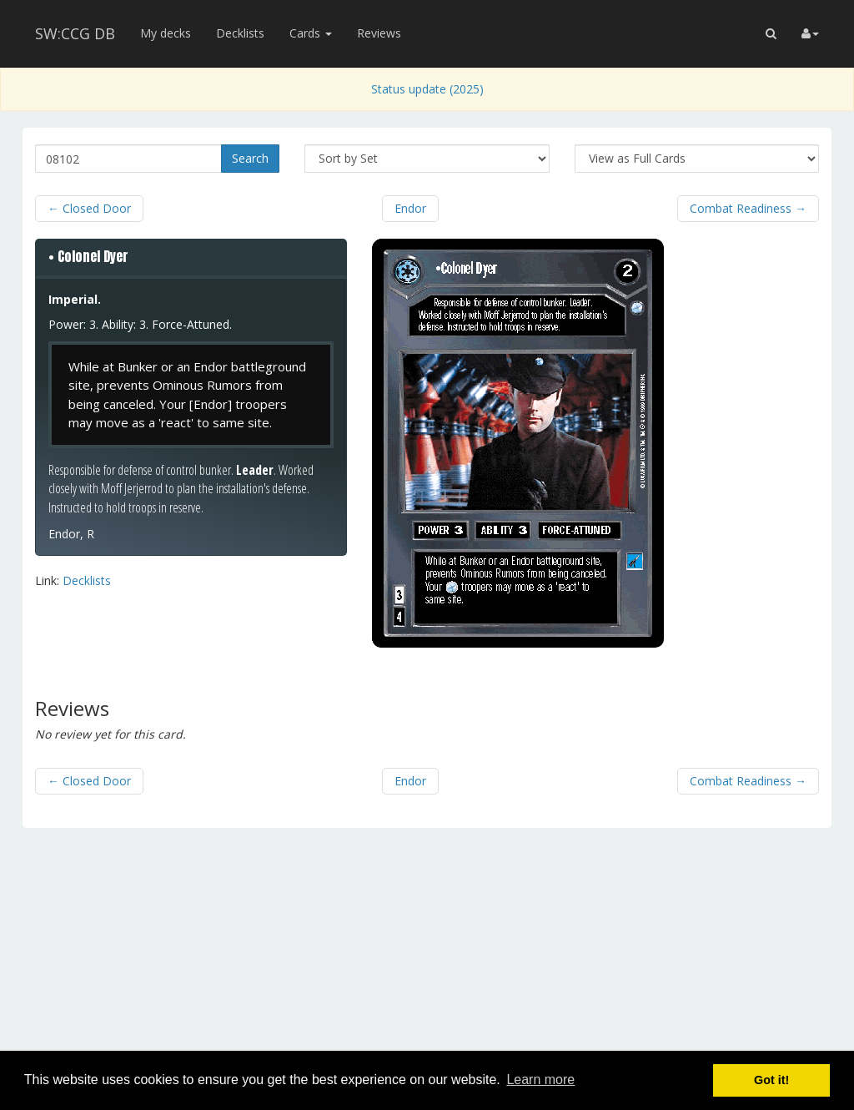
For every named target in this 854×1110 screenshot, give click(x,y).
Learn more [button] (540, 1079)
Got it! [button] (771, 1080)
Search (250, 158)
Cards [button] (310, 33)
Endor (410, 208)
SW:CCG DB (75, 33)
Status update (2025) (427, 89)
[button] (771, 33)
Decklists (240, 33)
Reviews (379, 33)
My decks (165, 33)
